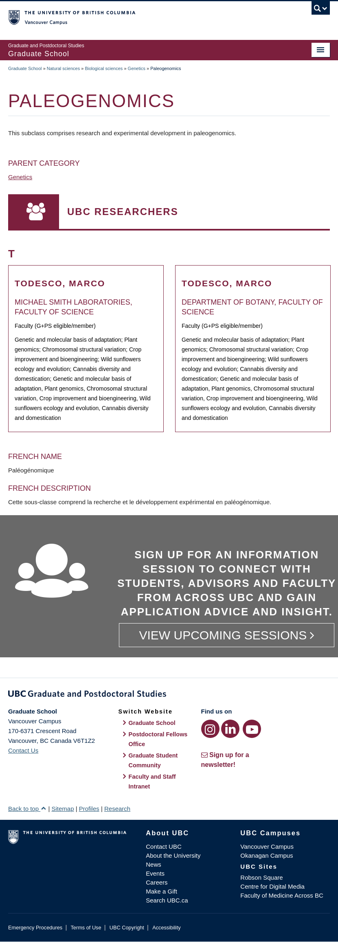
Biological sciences (104, 68)
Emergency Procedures (35, 927)
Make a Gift (161, 891)
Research (117, 808)
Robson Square (261, 877)
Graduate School (25, 68)
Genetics (136, 68)
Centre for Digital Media (272, 886)
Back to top (27, 808)
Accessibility (166, 927)
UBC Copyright (127, 927)
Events (155, 873)
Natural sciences (63, 68)
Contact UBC (164, 846)
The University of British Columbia (145, 16)
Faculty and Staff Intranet (152, 781)
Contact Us (23, 750)
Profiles (89, 808)
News (153, 864)
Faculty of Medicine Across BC (281, 895)
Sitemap (62, 808)
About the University (173, 855)
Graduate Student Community (153, 760)
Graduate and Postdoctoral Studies (169, 695)
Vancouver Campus (267, 846)
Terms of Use (85, 927)
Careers (156, 882)
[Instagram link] (210, 729)
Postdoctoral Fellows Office (158, 739)
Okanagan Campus (266, 855)
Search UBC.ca (167, 900)
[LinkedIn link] (230, 729)
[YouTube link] (252, 729)
